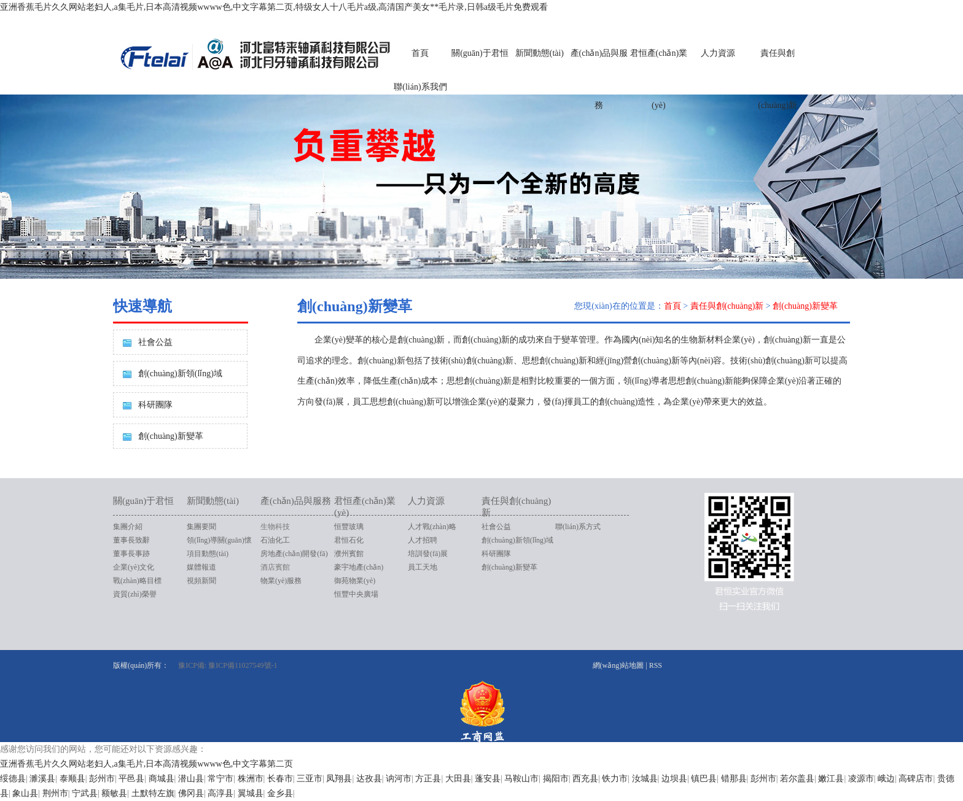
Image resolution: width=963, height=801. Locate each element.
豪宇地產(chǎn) (358, 567)
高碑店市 (916, 778)
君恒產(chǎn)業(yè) (659, 79)
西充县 (585, 778)
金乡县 (280, 793)
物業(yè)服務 (281, 580)
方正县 (428, 778)
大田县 (458, 778)
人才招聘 (422, 540)
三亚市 (309, 778)
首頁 (420, 53)
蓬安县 (488, 778)
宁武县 (85, 793)
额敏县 (114, 793)
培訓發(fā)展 (428, 553)
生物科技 (275, 526)
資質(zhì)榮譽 (135, 594)
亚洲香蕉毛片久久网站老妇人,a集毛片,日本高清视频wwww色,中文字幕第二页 (146, 763)
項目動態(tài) (207, 553)
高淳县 (220, 793)
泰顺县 (72, 778)
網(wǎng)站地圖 (618, 665)
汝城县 (645, 778)
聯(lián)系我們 (420, 86)
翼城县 (250, 793)
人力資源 (718, 53)
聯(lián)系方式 (578, 526)
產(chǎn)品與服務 (599, 79)
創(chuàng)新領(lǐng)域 (180, 373)
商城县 (161, 778)
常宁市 (220, 778)
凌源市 (861, 778)
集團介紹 (127, 526)
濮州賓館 (349, 553)
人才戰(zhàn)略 (432, 526)
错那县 (734, 778)
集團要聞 (201, 526)
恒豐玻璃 (349, 526)
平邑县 (131, 778)
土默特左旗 (152, 793)
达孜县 (369, 778)
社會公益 (155, 342)
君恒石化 (349, 540)
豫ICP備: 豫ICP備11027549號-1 (227, 665)
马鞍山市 (521, 778)
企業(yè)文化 (133, 567)
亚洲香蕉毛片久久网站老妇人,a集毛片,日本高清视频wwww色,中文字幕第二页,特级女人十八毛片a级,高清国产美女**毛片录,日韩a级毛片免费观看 (274, 7)
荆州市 (55, 793)
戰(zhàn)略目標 (137, 580)
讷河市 (398, 778)
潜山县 (191, 778)
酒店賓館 (275, 567)
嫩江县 (831, 778)
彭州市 (102, 778)
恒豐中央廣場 (356, 594)
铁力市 (615, 778)
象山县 (25, 793)
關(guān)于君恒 (480, 53)
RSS (655, 665)
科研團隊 (155, 404)
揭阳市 (556, 778)
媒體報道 (201, 567)
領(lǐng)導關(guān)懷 (219, 540)
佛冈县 (191, 793)
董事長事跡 (131, 553)
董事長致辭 (131, 540)
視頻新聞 (201, 580)
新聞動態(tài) (539, 53)
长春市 (280, 778)
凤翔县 (339, 778)
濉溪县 (42, 778)
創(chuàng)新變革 (170, 436)
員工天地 (422, 567)
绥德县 (13, 778)
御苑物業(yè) (354, 580)
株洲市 (250, 778)
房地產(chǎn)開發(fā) (294, 553)
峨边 (886, 778)
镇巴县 (704, 778)
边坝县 (674, 778)
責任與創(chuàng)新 (777, 79)
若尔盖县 (797, 778)
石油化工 (275, 540)
